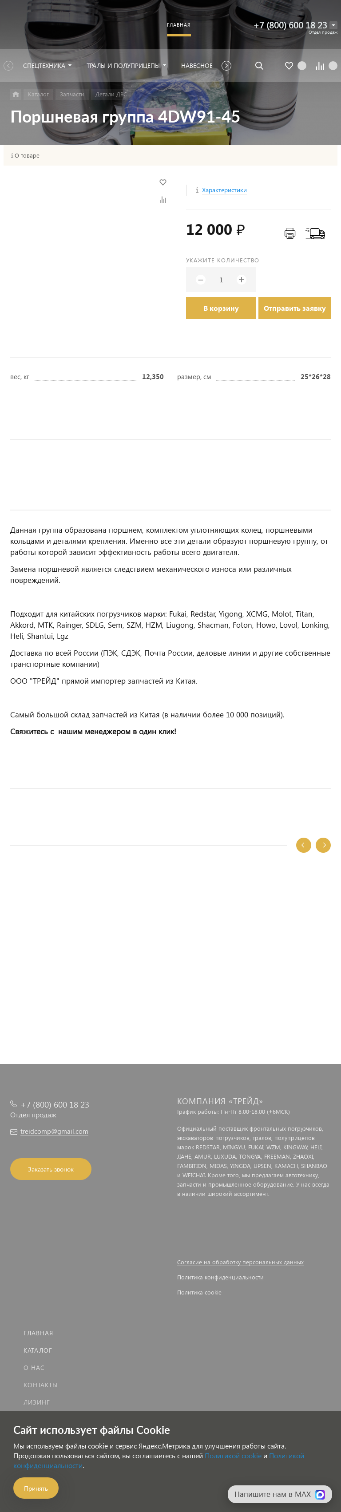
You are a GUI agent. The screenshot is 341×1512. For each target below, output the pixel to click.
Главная (38, 1333)
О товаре (27, 155)
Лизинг (37, 1402)
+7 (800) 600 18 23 (290, 24)
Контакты (41, 1385)
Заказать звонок (51, 1169)
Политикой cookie (233, 1455)
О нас (34, 1367)
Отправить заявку (295, 308)
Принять (36, 1488)
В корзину (221, 308)
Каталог (38, 1350)
